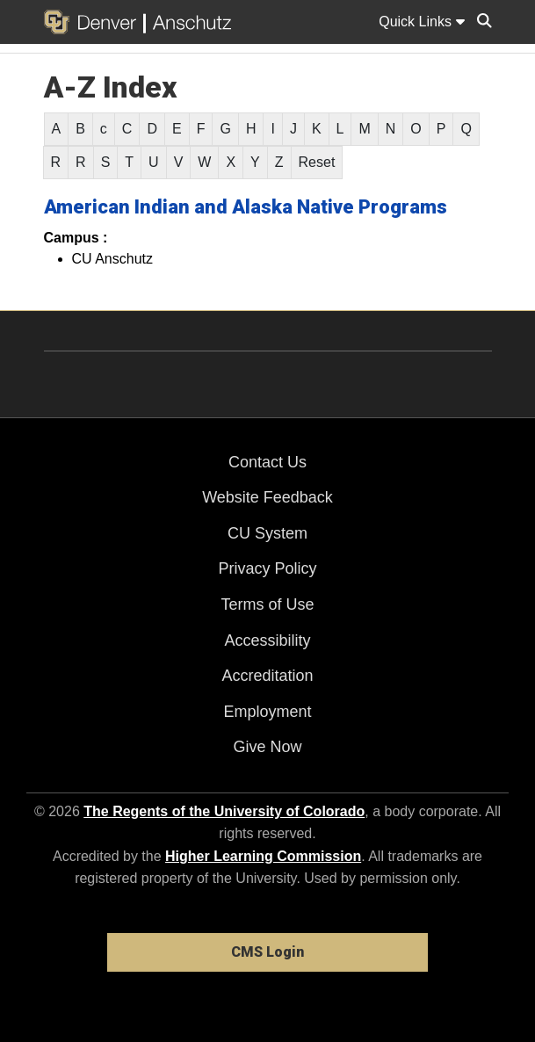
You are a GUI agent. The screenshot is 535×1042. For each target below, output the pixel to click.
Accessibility (267, 640)
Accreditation (267, 675)
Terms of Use (267, 604)
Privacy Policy (267, 568)
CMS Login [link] (267, 952)
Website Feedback (267, 497)
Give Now (267, 747)
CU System (267, 533)
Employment (267, 711)
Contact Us (267, 462)
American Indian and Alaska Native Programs (245, 207)
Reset (317, 162)
